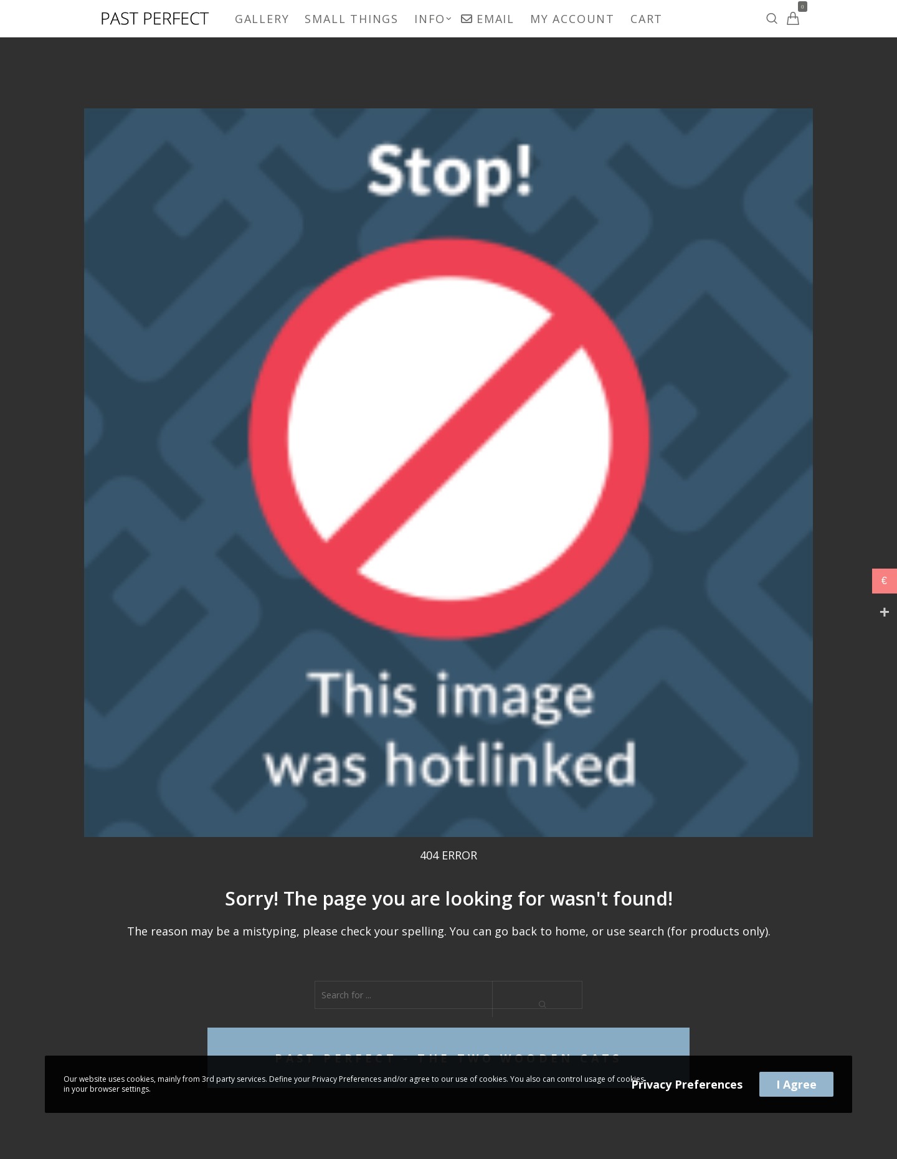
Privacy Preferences (687, 1084)
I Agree (796, 1084)
